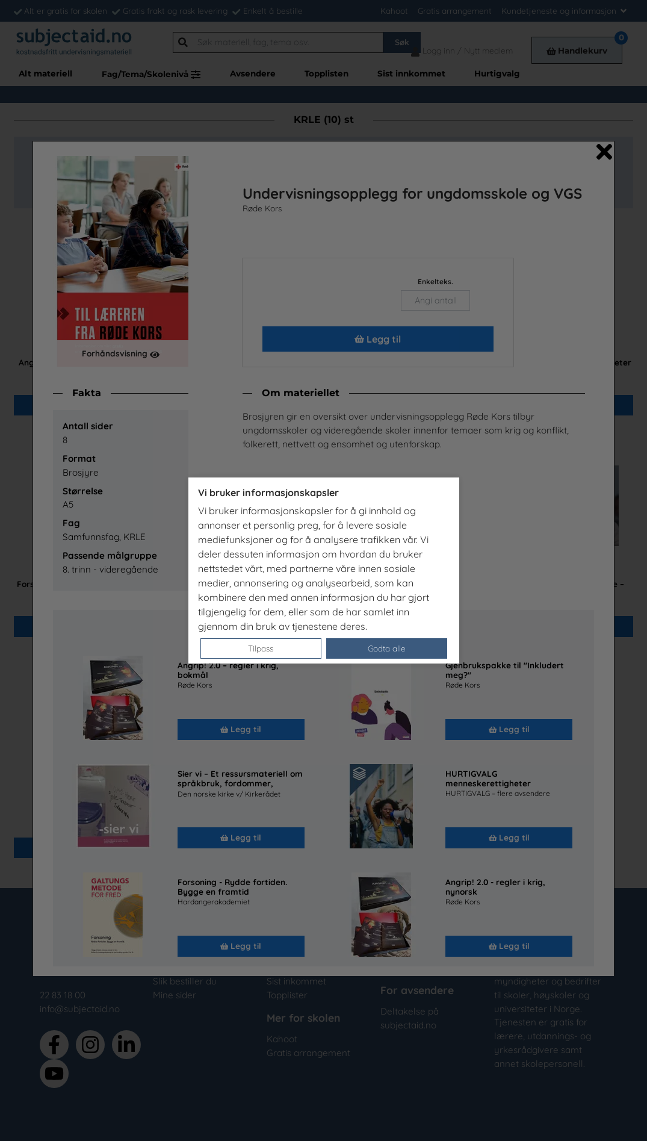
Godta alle (387, 648)
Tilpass (260, 648)
